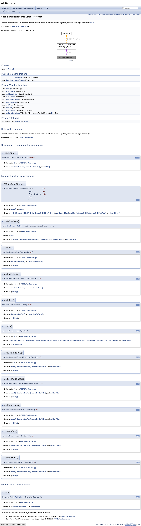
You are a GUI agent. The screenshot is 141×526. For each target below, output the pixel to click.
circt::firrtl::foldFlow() (17, 167)
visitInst (9, 108)
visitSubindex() (115, 213)
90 (15, 468)
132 (15, 231)
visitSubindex (10, 97)
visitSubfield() (101, 213)
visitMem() (45, 213)
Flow (53, 113)
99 (15, 389)
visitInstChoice (11, 110)
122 (15, 258)
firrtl (7, 11)
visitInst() (25, 213)
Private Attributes (125, 14)
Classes (40, 8)
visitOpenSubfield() (62, 213)
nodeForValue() (55, 367)
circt (2, 11)
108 (15, 415)
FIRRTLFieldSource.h (19, 27)
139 (15, 205)
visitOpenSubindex (12, 99)
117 (15, 310)
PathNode (11, 69)
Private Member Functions (113, 14)
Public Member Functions (99, 14)
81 (15, 363)
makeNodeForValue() (33, 167)
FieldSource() (17, 213)
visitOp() (47, 167)
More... (92, 23)
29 (15, 163)
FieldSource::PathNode (14, 226)
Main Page (5, 8)
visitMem (9, 105)
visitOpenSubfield (12, 94)
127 (15, 284)
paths (26, 121)
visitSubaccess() (90, 213)
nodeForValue (20, 80)
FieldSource (15, 11)
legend (70, 60)
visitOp (8, 89)
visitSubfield (10, 91)
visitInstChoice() (35, 213)
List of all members (135, 14)
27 (13, 138)
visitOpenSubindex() (77, 213)
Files (48, 8)
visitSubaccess (11, 102)
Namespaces (29, 8)
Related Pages (17, 8)
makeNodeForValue (13, 113)
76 (15, 502)
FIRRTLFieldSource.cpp (28, 163)
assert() (13, 209)
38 (15, 336)
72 (15, 441)
